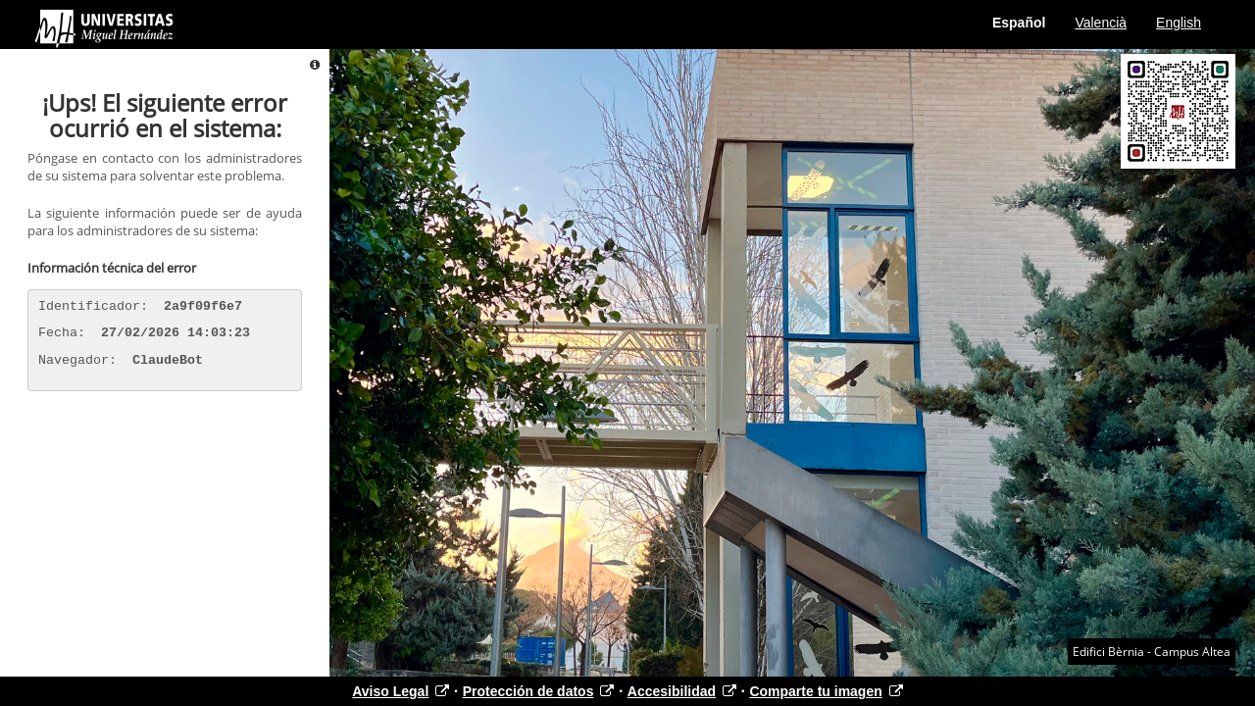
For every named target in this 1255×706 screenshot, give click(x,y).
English (1178, 22)
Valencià (1101, 22)
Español (1018, 22)
